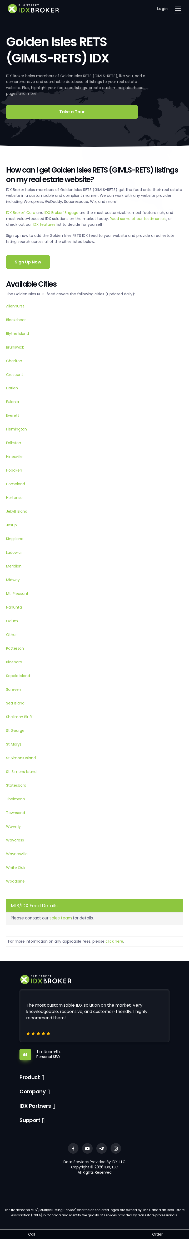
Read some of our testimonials (138, 218)
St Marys (14, 744)
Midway (13, 579)
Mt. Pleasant (17, 593)
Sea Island (15, 703)
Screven (13, 689)
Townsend (15, 812)
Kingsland (14, 538)
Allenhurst (15, 306)
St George (15, 730)
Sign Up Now (28, 262)
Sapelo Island (18, 675)
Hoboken (14, 470)
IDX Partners (35, 1106)
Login (162, 8)
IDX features (44, 224)
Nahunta (14, 607)
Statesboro (16, 785)
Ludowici (14, 552)
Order (157, 1234)
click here (114, 941)
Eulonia (12, 401)
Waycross (15, 840)
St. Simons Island (21, 771)
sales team (60, 918)
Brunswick (15, 347)
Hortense (14, 497)
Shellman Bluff (19, 716)
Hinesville (14, 456)
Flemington (16, 429)
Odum (12, 621)
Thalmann (15, 799)
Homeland (15, 484)
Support (29, 1120)
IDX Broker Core (21, 212)
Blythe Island (17, 333)
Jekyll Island (16, 511)
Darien (12, 388)
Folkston (13, 442)
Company (32, 1091)
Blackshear (16, 319)
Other (11, 634)
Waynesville (17, 853)
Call (31, 1234)
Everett (12, 415)
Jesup (11, 525)
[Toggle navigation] (178, 8)
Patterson (15, 648)
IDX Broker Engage (61, 212)
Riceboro (14, 662)
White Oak (15, 867)
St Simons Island (21, 758)
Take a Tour (72, 112)
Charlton (14, 361)
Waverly (13, 826)
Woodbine (15, 881)
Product (29, 1077)
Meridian (14, 566)
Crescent (14, 374)
